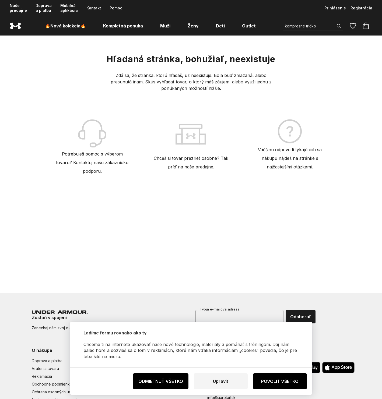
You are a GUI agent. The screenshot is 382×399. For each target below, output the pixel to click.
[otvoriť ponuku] (147, 26)
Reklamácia (42, 376)
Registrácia (361, 8)
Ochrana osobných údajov (55, 392)
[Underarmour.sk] (15, 26)
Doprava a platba (44, 8)
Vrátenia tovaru (45, 368)
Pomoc (116, 8)
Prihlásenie (335, 8)
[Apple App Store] (338, 367)
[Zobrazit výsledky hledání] (339, 26)
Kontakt (93, 8)
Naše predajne (18, 8)
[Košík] (366, 26)
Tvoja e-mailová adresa (220, 309)
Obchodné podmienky (52, 384)
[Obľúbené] (353, 26)
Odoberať (300, 316)
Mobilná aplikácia (69, 8)
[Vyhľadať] (313, 26)
